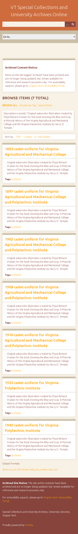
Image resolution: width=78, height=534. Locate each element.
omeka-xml (46, 469)
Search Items (45, 105)
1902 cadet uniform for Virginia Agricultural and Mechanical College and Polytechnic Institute (35, 244)
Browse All (9, 105)
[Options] (67, 24)
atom (5, 469)
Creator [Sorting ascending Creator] (28, 136)
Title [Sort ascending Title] (18, 136)
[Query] (39, 24)
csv (11, 469)
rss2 (55, 469)
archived (16, 179)
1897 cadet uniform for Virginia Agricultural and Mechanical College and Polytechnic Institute (35, 196)
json (37, 469)
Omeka (29, 525)
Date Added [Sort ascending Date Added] (43, 136)
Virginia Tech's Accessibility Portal (46, 85)
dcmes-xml (27, 469)
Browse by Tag (28, 105)
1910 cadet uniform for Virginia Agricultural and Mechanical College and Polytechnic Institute (35, 340)
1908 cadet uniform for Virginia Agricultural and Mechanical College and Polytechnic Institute (35, 292)
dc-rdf (17, 469)
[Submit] (73, 24)
